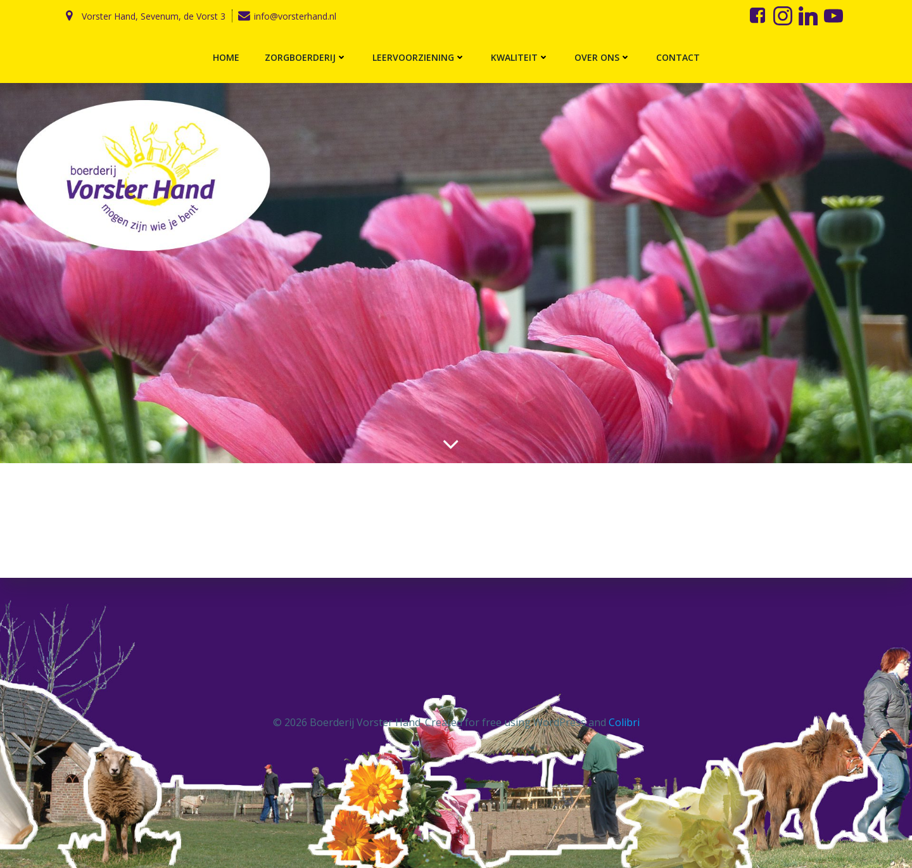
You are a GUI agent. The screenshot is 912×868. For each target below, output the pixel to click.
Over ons (602, 57)
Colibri (624, 722)
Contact (678, 57)
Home (226, 57)
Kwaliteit (520, 57)
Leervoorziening (419, 57)
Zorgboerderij (306, 57)
